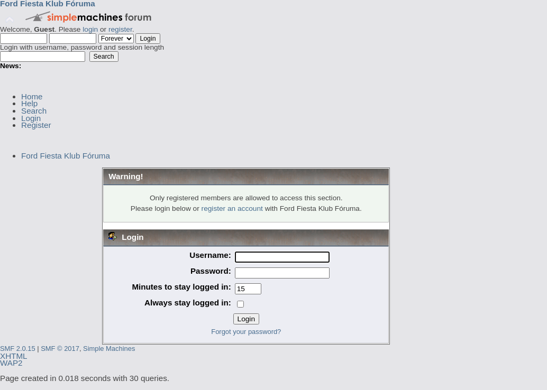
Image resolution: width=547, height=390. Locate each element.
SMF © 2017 (60, 348)
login (90, 29)
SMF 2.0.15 (17, 348)
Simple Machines (109, 348)
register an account (232, 208)
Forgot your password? (246, 332)
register (120, 29)
